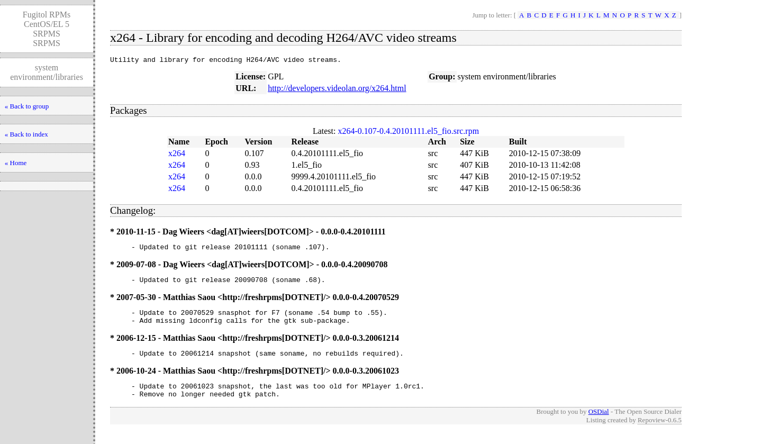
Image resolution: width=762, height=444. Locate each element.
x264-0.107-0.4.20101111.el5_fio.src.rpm (408, 132)
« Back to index (26, 134)
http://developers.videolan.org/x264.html (337, 89)
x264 (176, 154)
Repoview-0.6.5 (660, 433)
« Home (16, 163)
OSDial (598, 424)
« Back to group (27, 106)
